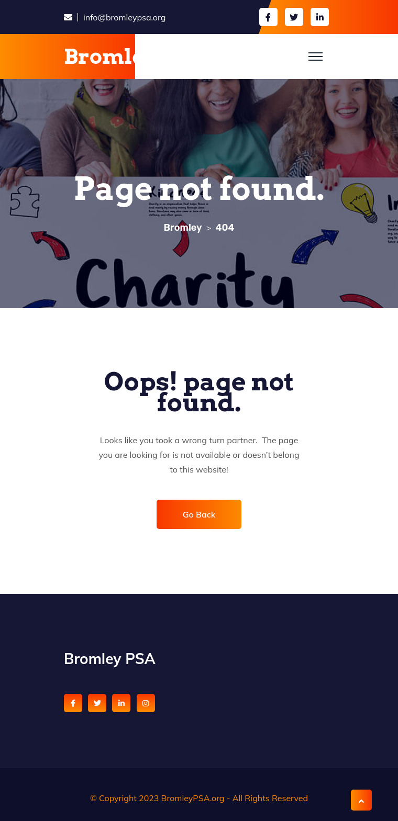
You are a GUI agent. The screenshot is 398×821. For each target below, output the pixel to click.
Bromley (110, 56)
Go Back (199, 514)
